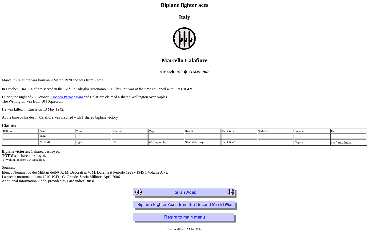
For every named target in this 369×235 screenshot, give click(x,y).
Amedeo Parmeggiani (66, 97)
